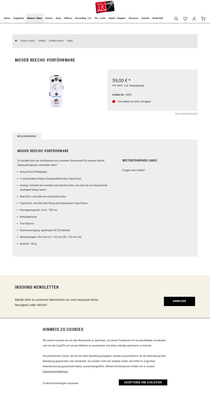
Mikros (68, 18)
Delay (70, 40)
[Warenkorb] (203, 19)
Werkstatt (157, 18)
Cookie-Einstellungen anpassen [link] (60, 383)
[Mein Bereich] (194, 19)
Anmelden (179, 301)
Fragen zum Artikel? (133, 170)
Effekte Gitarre (56, 40)
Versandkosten (136, 85)
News (7, 18)
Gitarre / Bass (34, 18)
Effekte (41, 40)
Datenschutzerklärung (55, 371)
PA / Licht (100, 18)
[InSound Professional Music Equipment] (16, 41)
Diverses (133, 18)
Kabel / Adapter (117, 18)
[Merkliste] (185, 19)
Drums (49, 18)
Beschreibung (26, 136)
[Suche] (176, 19)
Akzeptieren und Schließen (143, 382)
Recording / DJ (83, 18)
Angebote (18, 18)
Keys (58, 18)
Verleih (145, 18)
